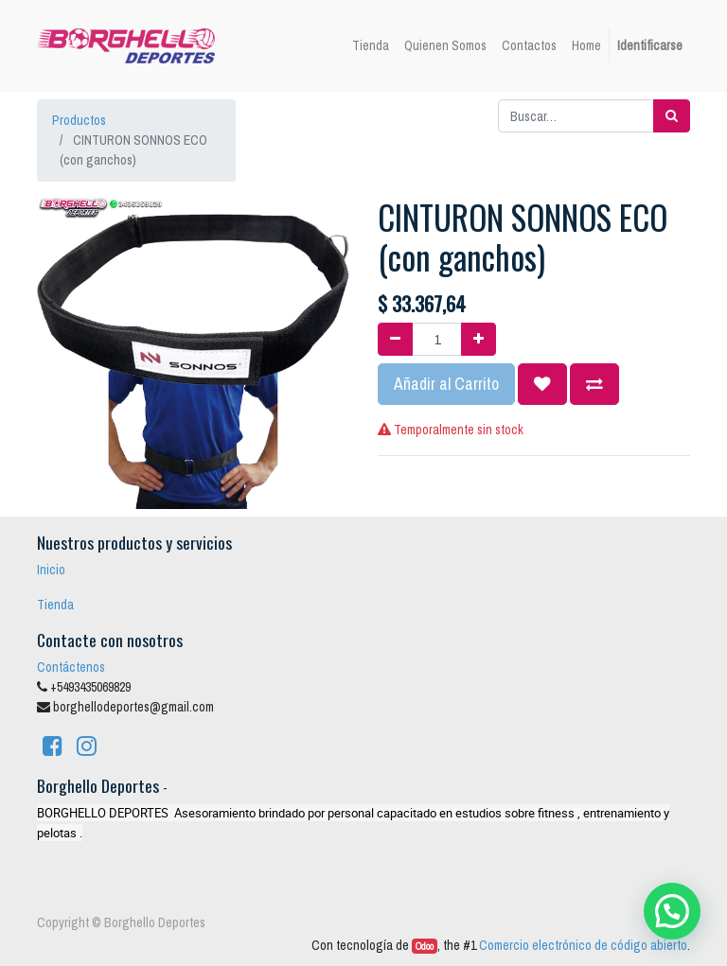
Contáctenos (71, 667)
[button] (542, 384)
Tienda (55, 604)
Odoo (425, 946)
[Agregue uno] (478, 339)
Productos (79, 120)
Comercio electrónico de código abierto (583, 945)
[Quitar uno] (395, 339)
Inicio (51, 569)
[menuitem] (371, 45)
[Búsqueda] (671, 115)
